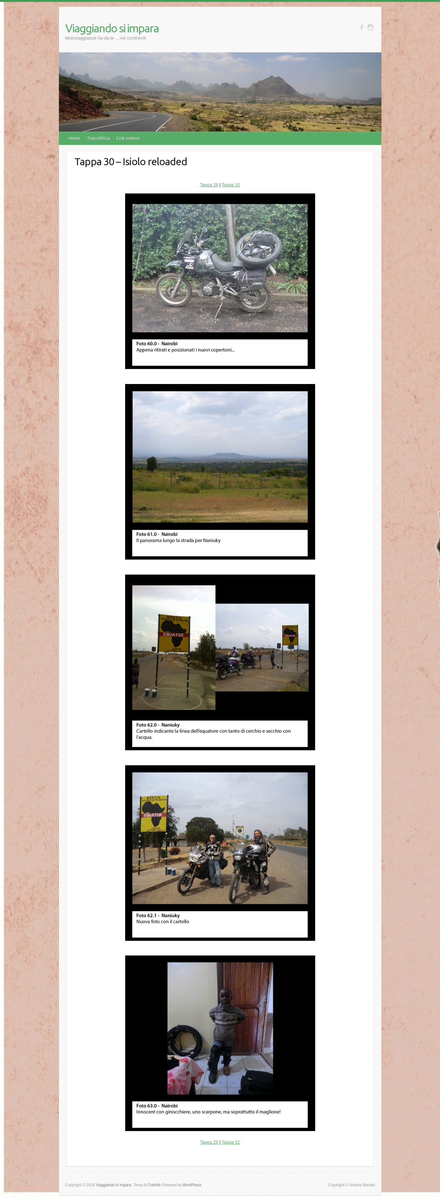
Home (74, 138)
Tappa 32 (231, 184)
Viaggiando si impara (112, 28)
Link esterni (128, 138)
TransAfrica (98, 138)
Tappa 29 (209, 184)
